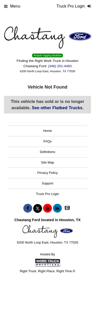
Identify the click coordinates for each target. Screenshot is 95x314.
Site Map (47, 162)
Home (47, 131)
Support (47, 183)
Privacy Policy (47, 173)
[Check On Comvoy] (67, 208)
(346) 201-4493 (60, 66)
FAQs (47, 141)
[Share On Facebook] (27, 208)
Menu (12, 6)
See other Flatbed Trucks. (58, 107)
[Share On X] (37, 208)
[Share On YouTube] (47, 208)
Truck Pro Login (47, 194)
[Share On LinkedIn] (57, 208)
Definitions (47, 152)
